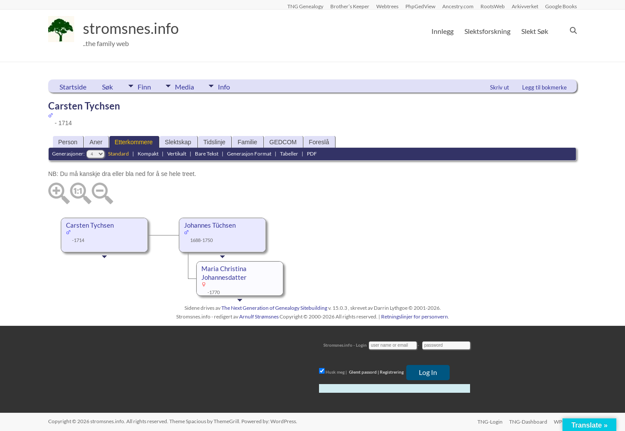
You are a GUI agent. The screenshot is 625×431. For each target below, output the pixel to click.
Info (228, 86)
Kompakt (148, 153)
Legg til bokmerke (544, 87)
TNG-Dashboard (528, 421)
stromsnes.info (133, 28)
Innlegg (442, 31)
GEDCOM (283, 142)
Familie (247, 142)
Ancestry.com (458, 6)
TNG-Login (489, 421)
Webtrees (387, 6)
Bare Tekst (206, 153)
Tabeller (289, 153)
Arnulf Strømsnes (259, 316)
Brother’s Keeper (349, 6)
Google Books (561, 6)
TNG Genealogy (305, 6)
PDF (312, 153)
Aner (95, 142)
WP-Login (565, 421)
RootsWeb (492, 6)
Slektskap (178, 142)
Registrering (392, 372)
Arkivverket (525, 6)
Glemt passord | (364, 372)
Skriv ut (499, 87)
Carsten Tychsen (90, 225)
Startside (72, 87)
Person (67, 142)
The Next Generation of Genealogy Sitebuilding (274, 308)
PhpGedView (420, 6)
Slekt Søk (534, 31)
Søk (107, 87)
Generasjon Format (249, 153)
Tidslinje (215, 142)
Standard (118, 153)
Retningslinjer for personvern (414, 316)
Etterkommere (134, 142)
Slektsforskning (487, 31)
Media (186, 86)
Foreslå (319, 142)
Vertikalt (176, 153)
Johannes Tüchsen (210, 225)
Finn (144, 86)
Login (361, 345)
